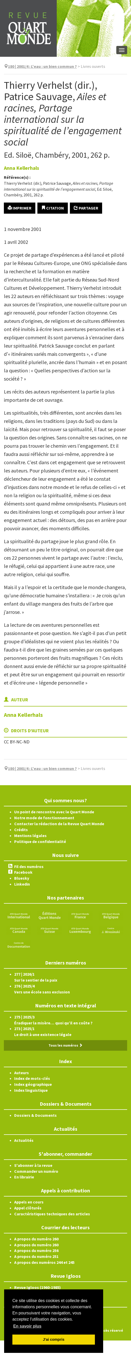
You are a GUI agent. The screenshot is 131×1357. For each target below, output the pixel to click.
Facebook (23, 872)
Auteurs (21, 1072)
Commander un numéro (36, 1171)
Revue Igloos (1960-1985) (37, 1287)
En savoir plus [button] (27, 1326)
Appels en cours (29, 1202)
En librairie (24, 1176)
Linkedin (22, 884)
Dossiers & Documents (35, 1115)
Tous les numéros (65, 1045)
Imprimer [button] (19, 208)
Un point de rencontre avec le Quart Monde (54, 811)
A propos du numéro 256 (36, 1250)
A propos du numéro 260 (36, 1238)
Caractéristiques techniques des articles (52, 1213)
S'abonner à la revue (33, 1165)
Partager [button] (86, 208)
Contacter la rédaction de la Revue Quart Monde (59, 823)
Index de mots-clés (32, 1078)
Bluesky (21, 878)
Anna (21, 168)
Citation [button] (52, 208)
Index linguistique (31, 1090)
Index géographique (33, 1084)
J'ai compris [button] (53, 1339)
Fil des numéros (29, 866)
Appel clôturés (28, 1207)
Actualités (24, 1140)
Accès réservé (111, 1330)
